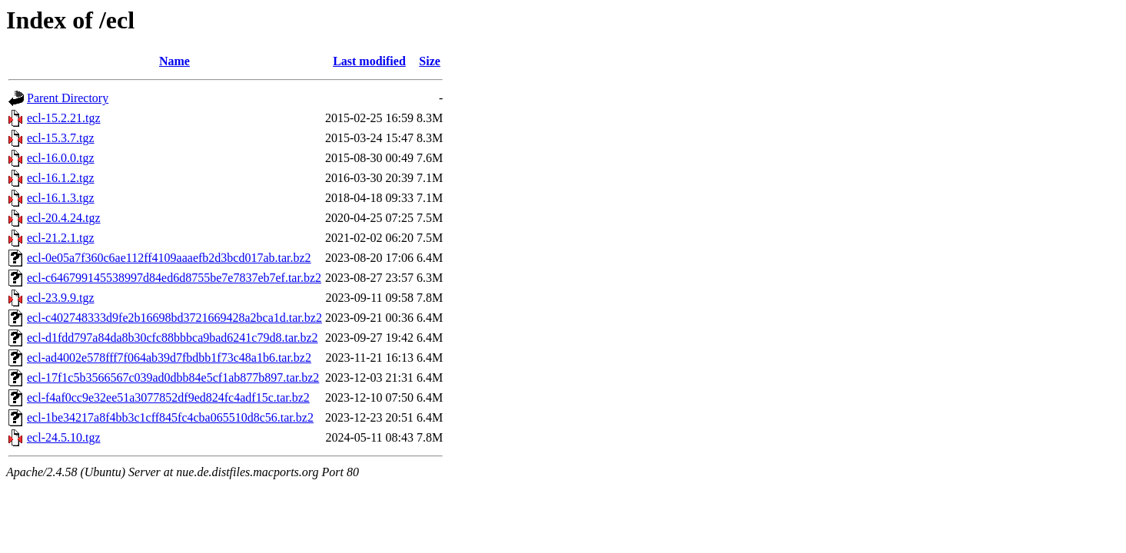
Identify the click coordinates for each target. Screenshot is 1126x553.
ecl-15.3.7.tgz (61, 137)
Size (429, 61)
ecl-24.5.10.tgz (64, 437)
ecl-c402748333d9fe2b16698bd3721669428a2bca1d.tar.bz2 (174, 317)
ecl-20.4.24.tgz (64, 217)
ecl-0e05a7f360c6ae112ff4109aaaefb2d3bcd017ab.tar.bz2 (169, 257)
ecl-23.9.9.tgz (61, 297)
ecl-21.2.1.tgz (61, 237)
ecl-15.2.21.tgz (64, 117)
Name (174, 61)
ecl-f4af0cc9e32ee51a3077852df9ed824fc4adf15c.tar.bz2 (168, 397)
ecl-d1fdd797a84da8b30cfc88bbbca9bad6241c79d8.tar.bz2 (172, 337)
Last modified (369, 61)
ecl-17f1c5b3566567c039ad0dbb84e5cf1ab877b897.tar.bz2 (173, 377)
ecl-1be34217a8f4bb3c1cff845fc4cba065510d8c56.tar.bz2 (170, 417)
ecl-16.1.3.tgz (61, 197)
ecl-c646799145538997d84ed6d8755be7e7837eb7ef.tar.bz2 (174, 277)
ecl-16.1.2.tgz (61, 177)
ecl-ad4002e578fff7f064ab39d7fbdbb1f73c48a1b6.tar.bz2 (169, 357)
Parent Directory (67, 97)
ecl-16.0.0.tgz (61, 157)
